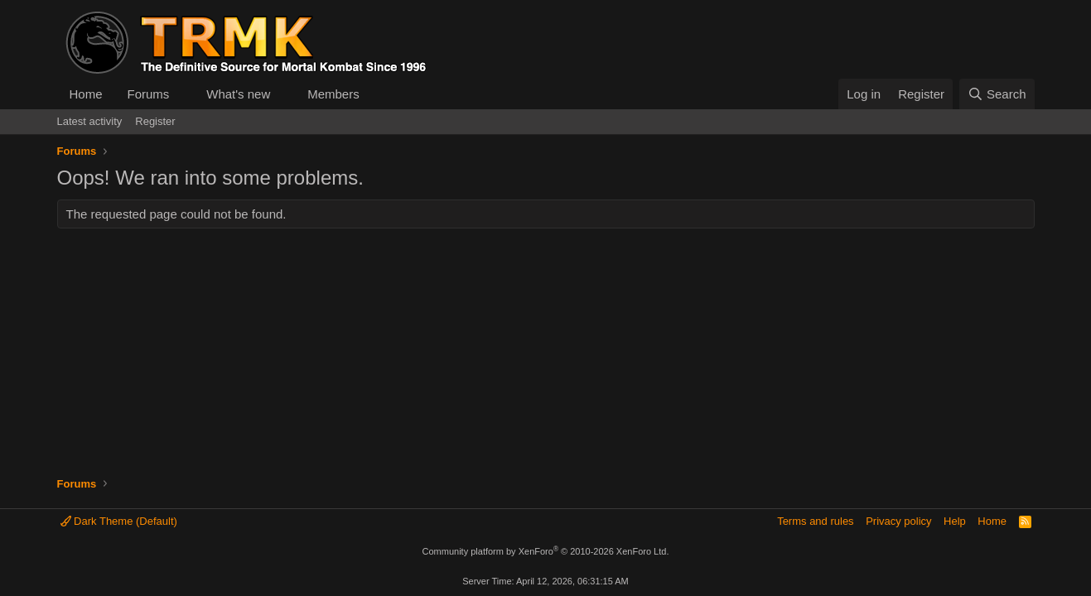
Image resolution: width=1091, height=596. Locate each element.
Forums (149, 94)
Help (955, 521)
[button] (182, 94)
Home (86, 94)
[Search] (997, 94)
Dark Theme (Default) (118, 521)
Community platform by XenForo (545, 551)
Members (333, 94)
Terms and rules (815, 521)
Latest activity (90, 121)
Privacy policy (898, 521)
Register (155, 121)
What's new (238, 94)
